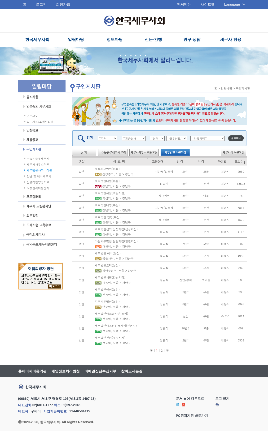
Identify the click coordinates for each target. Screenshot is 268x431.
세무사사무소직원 (38, 164)
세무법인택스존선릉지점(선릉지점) (117, 325)
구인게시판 (42, 149)
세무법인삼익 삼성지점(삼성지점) (116, 229)
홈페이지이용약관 (32, 371)
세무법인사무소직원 (39, 170)
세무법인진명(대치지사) (109, 338)
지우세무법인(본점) (107, 301)
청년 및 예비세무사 (39, 176)
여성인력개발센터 (38, 188)
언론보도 (32, 116)
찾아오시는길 (131, 371)
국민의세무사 (33, 235)
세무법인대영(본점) (107, 205)
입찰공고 (42, 130)
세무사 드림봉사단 (42, 206)
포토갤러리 (42, 197)
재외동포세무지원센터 (39, 245)
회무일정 (42, 215)
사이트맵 (208, 4)
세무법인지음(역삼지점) (109, 193)
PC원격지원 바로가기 (192, 416)
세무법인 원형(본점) (107, 217)
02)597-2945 (71, 405)
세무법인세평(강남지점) (109, 277)
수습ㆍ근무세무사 (38, 158)
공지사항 (42, 97)
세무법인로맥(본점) (107, 265)
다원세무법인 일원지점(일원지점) (116, 241)
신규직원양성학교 (38, 182)
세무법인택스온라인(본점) (111, 313)
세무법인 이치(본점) (107, 253)
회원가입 (63, 4)
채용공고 (42, 140)
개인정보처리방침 (65, 371)
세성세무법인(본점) (107, 169)
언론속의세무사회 (42, 106)
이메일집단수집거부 (100, 371)
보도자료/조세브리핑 (40, 122)
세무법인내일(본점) (107, 181)
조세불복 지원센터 (42, 225)
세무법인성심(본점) (107, 289)
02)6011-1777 (42, 405)
